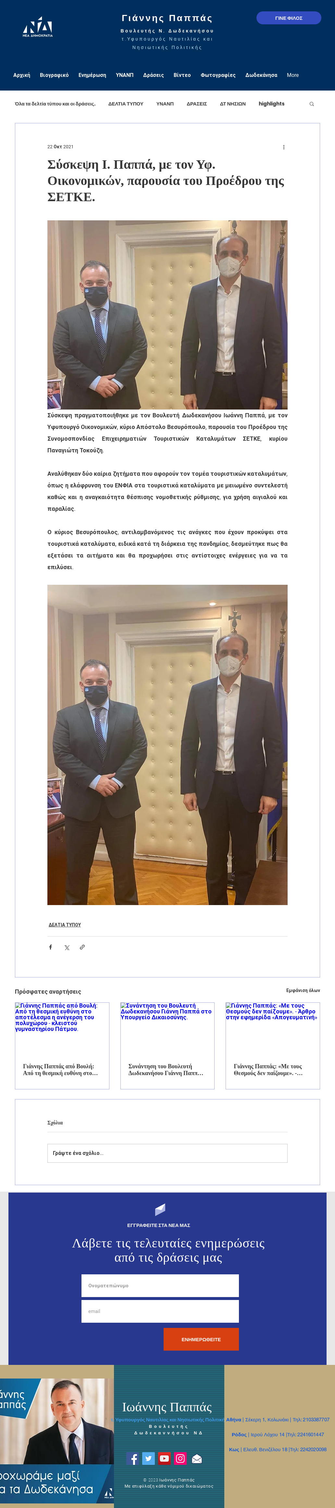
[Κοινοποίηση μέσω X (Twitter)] (66, 947)
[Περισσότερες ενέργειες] (284, 147)
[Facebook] (132, 1458)
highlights (272, 103)
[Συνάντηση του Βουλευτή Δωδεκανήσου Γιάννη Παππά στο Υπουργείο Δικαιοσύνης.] (168, 1029)
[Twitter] (148, 1458)
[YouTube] (164, 1458)
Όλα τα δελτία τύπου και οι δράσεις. (55, 103)
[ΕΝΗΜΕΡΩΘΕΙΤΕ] (201, 1339)
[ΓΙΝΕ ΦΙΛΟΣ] (288, 17)
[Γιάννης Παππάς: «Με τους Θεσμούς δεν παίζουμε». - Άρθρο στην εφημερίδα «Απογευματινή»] (273, 1029)
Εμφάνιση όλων (303, 990)
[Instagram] (180, 1458)
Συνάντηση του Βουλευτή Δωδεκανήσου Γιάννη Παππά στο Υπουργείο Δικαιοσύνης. (165, 1070)
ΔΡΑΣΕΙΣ (197, 103)
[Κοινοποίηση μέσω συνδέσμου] (82, 947)
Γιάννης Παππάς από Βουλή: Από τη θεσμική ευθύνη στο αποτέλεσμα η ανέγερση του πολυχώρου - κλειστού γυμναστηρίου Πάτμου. (58, 1070)
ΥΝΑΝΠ (165, 103)
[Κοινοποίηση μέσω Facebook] (50, 947)
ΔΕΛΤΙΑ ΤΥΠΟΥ (125, 103)
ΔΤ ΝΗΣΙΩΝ (233, 103)
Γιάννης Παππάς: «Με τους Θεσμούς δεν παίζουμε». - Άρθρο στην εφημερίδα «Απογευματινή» (268, 1070)
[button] (312, 103)
